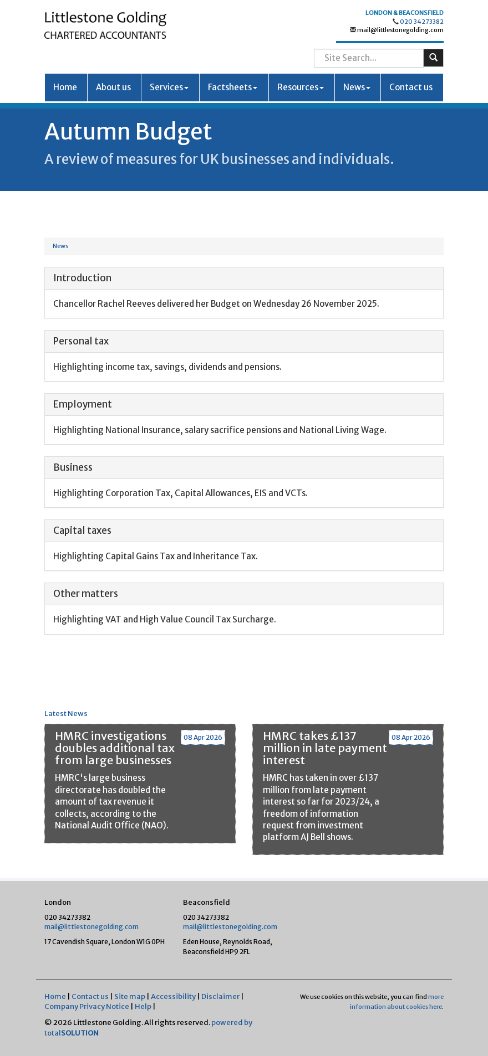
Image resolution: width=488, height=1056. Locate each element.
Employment (82, 404)
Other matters (85, 594)
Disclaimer (220, 996)
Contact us (411, 87)
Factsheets (232, 87)
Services (169, 87)
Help (143, 1006)
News (356, 87)
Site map (129, 996)
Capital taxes (82, 530)
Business (73, 467)
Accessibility (173, 996)
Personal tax (81, 341)
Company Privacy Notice (86, 1006)
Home (65, 87)
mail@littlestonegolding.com (400, 30)
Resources (300, 87)
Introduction (82, 278)
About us (113, 87)
